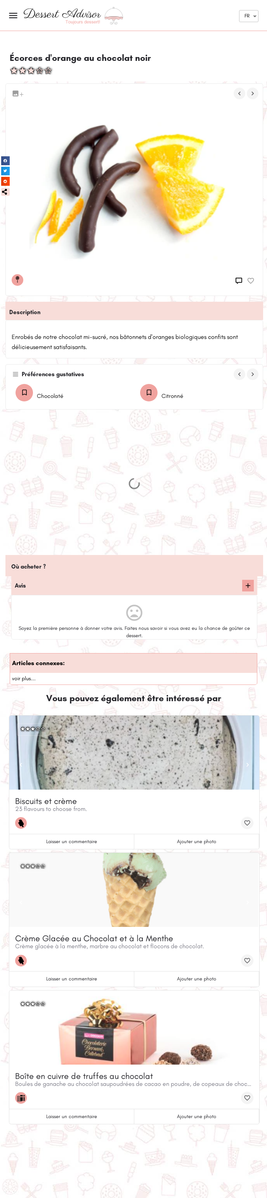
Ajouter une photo (196, 841)
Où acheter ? (28, 566)
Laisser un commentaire (71, 841)
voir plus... (24, 678)
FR (247, 16)
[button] (5, 192)
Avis (20, 585)
